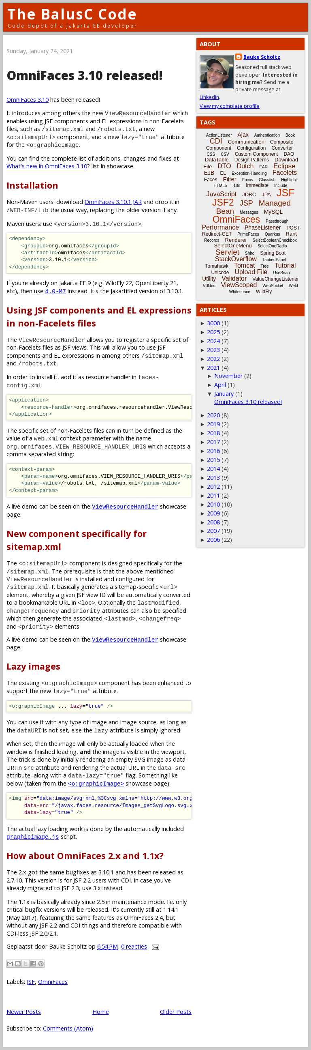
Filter (229, 179)
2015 (213, 460)
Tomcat (244, 265)
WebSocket (272, 285)
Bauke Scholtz (261, 57)
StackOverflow (236, 259)
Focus (247, 180)
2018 (213, 433)
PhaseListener (263, 227)
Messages (249, 212)
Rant (291, 234)
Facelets (285, 172)
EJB (209, 173)
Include (280, 185)
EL (223, 173)
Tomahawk (216, 266)
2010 (213, 504)
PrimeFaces (248, 234)
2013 (213, 477)
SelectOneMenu (232, 246)
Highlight (289, 180)
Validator (234, 278)
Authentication (267, 135)
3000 (213, 323)
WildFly (264, 291)
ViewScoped (239, 284)
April (220, 385)
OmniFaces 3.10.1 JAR (113, 202)
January (224, 393)
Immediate (257, 185)
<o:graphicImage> (96, 783)
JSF (31, 982)
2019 (213, 424)
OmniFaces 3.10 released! (84, 75)
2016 (213, 451)
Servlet (227, 252)
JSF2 (223, 202)
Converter (282, 148)
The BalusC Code (72, 14)
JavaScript (222, 194)
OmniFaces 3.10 (27, 99)
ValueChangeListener (275, 279)
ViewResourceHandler (125, 506)
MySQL (273, 211)
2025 (213, 332)
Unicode (220, 272)
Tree (264, 266)
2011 (213, 495)
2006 (213, 539)
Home (100, 1012)
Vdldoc (209, 285)
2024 (213, 341)
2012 (213, 486)
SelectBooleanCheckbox (275, 240)
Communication (246, 142)
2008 (213, 522)
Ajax (242, 134)
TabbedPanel (274, 260)
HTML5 (220, 185)
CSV (225, 154)
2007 (213, 531)
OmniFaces (53, 982)
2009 (213, 513)
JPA (266, 194)
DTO (224, 166)
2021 (213, 367)
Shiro (249, 253)
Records (211, 240)
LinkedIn (209, 97)
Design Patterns (251, 160)
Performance (220, 227)
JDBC (249, 194)
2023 (213, 350)
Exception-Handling (249, 173)
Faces (210, 180)
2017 (213, 442)
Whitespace (239, 292)
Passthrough (277, 221)
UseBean (281, 273)
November (228, 376)
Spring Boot (272, 253)
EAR (263, 167)
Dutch (245, 166)
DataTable (217, 160)
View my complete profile (230, 106)
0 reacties (134, 946)
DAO (288, 154)
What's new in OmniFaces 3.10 (46, 166)
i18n (236, 185)
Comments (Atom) (68, 1028)
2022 (213, 359)
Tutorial (285, 265)
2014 (213, 468)
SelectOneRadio (272, 246)
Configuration (251, 148)
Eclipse (284, 166)
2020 (213, 415)
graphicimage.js (32, 836)
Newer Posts (23, 1012)
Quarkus (272, 234)
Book (290, 135)
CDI (216, 141)
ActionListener (219, 135)
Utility (209, 278)
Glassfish (267, 180)
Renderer (236, 240)
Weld (293, 285)
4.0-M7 (55, 291)
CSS (211, 154)
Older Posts (176, 1012)
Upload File (250, 271)
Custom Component (256, 154)
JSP (246, 203)
